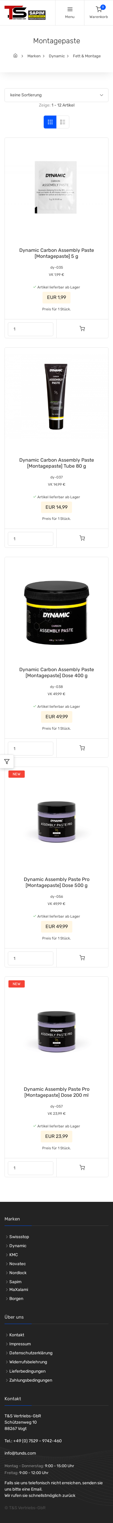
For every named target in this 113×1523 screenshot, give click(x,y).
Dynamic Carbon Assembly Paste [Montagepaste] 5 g (56, 253)
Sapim (15, 1281)
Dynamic (57, 56)
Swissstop (19, 1236)
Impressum (20, 1344)
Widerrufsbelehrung (28, 1362)
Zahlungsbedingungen (30, 1380)
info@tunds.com (20, 1453)
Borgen (16, 1298)
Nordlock (18, 1272)
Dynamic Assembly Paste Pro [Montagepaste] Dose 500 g (56, 882)
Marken (34, 56)
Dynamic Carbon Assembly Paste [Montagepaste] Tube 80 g (56, 463)
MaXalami (18, 1289)
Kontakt (16, 1335)
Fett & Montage (87, 56)
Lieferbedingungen (27, 1371)
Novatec (17, 1263)
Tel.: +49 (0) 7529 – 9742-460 (33, 1440)
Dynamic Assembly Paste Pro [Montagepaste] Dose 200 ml (56, 1092)
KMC (13, 1254)
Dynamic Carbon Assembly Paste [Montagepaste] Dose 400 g (56, 672)
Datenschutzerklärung (30, 1353)
